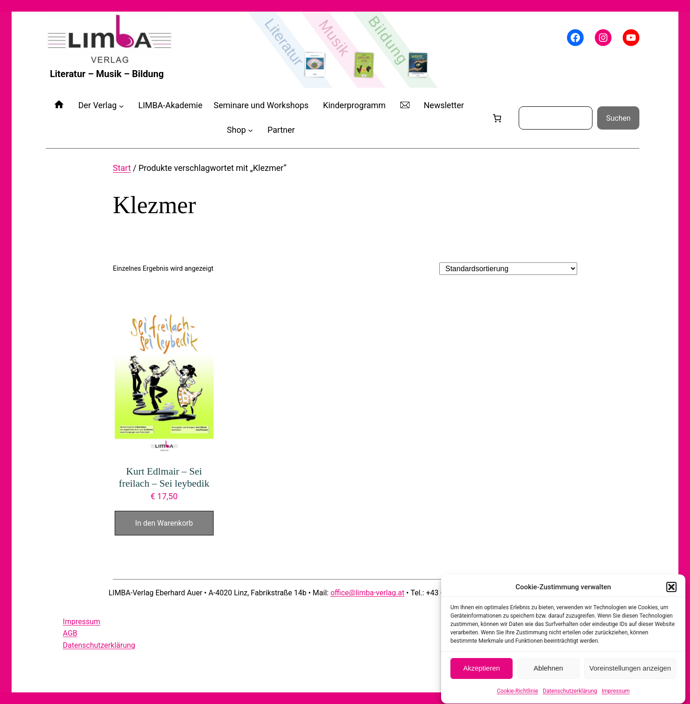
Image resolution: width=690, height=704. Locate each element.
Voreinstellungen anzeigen (630, 673)
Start (122, 168)
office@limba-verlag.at (367, 592)
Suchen (618, 118)
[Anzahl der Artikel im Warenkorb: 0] (497, 118)
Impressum (616, 695)
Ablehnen (548, 673)
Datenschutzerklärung (570, 695)
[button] (671, 591)
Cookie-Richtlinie (517, 695)
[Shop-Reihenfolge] (508, 268)
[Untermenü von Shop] (250, 130)
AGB (70, 633)
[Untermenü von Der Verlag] (121, 105)
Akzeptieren (481, 673)
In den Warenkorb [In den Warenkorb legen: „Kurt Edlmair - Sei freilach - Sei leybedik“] (164, 523)
